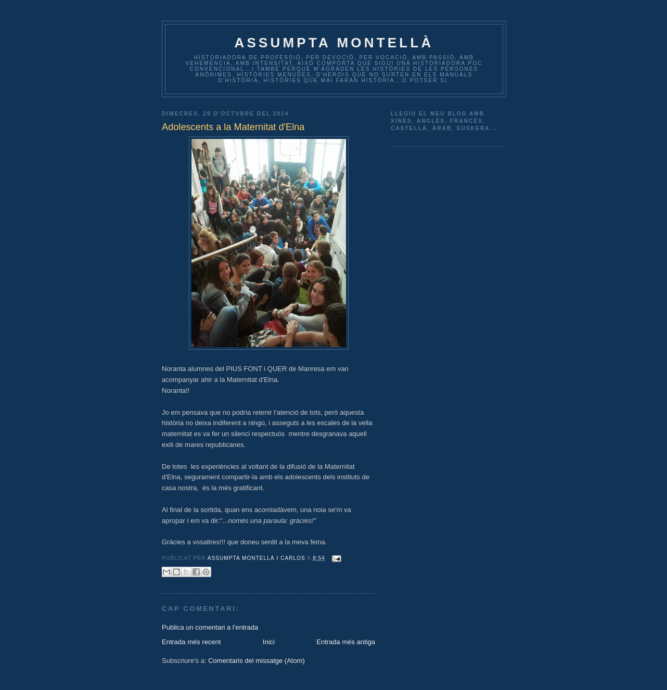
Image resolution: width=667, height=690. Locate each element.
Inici (269, 642)
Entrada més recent (191, 642)
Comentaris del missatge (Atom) (256, 661)
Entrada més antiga (345, 642)
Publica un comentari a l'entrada (210, 627)
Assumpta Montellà (333, 42)
